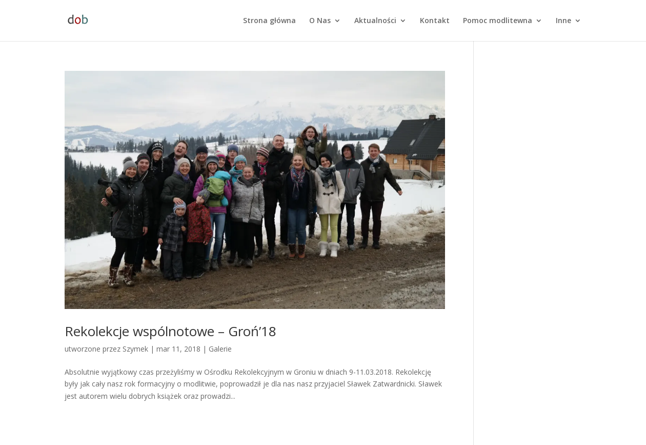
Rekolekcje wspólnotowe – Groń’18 (170, 331)
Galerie (220, 349)
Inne (563, 21)
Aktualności (375, 21)
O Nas (320, 21)
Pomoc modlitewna (497, 21)
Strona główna (269, 21)
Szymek (135, 349)
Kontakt (435, 21)
